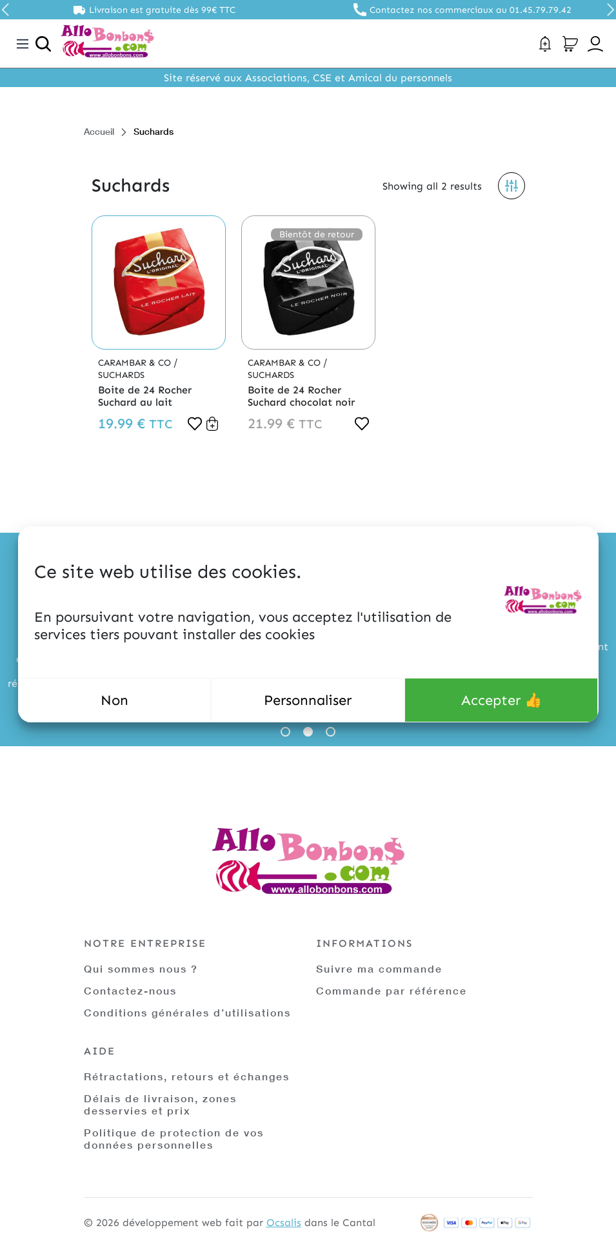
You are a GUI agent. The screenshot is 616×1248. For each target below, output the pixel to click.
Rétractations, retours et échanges (187, 1076)
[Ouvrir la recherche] (43, 44)
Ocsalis (283, 1222)
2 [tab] (308, 732)
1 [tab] (285, 732)
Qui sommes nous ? (141, 968)
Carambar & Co (136, 362)
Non (114, 700)
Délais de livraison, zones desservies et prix (160, 1104)
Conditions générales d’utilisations (187, 1012)
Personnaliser (308, 700)
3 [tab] (330, 732)
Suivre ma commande (379, 968)
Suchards (121, 375)
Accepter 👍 (501, 700)
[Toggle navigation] (22, 44)
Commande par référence (391, 990)
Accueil (99, 131)
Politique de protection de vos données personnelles (174, 1138)
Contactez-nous (130, 990)
